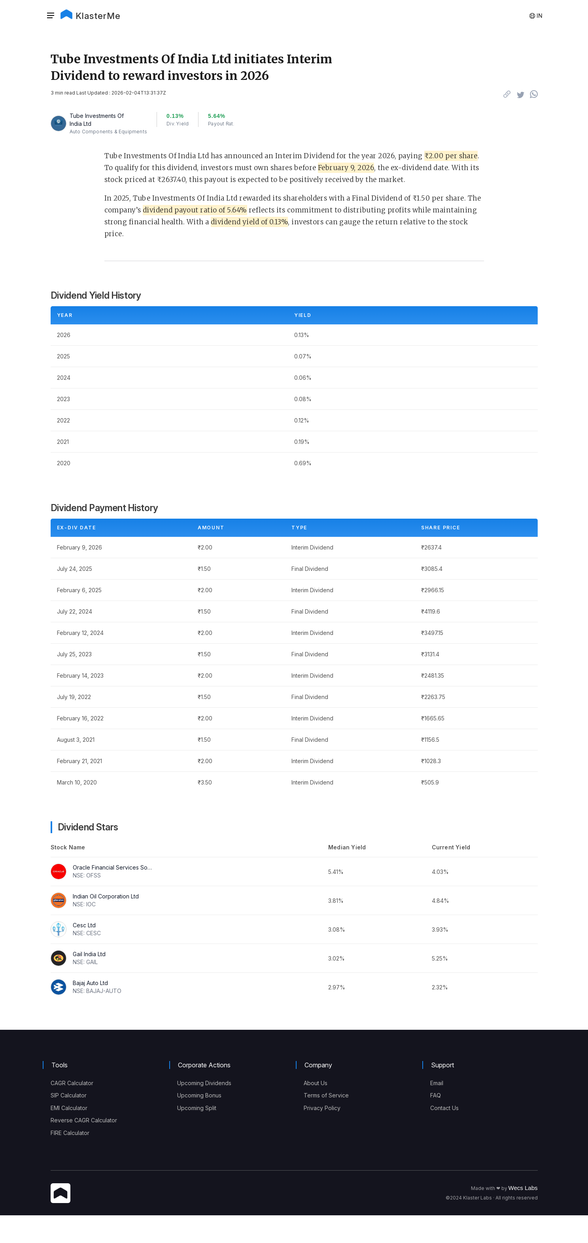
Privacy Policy (322, 1108)
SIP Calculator (69, 1095)
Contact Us (444, 1108)
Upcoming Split (196, 1108)
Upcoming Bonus (199, 1095)
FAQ (435, 1095)
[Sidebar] (50, 15)
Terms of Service (326, 1095)
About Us (315, 1083)
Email (436, 1083)
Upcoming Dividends (204, 1083)
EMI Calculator (69, 1108)
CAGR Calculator (72, 1083)
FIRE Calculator (70, 1132)
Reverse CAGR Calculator (84, 1120)
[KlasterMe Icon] (60, 1193)
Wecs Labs (523, 1187)
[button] (53, 15)
